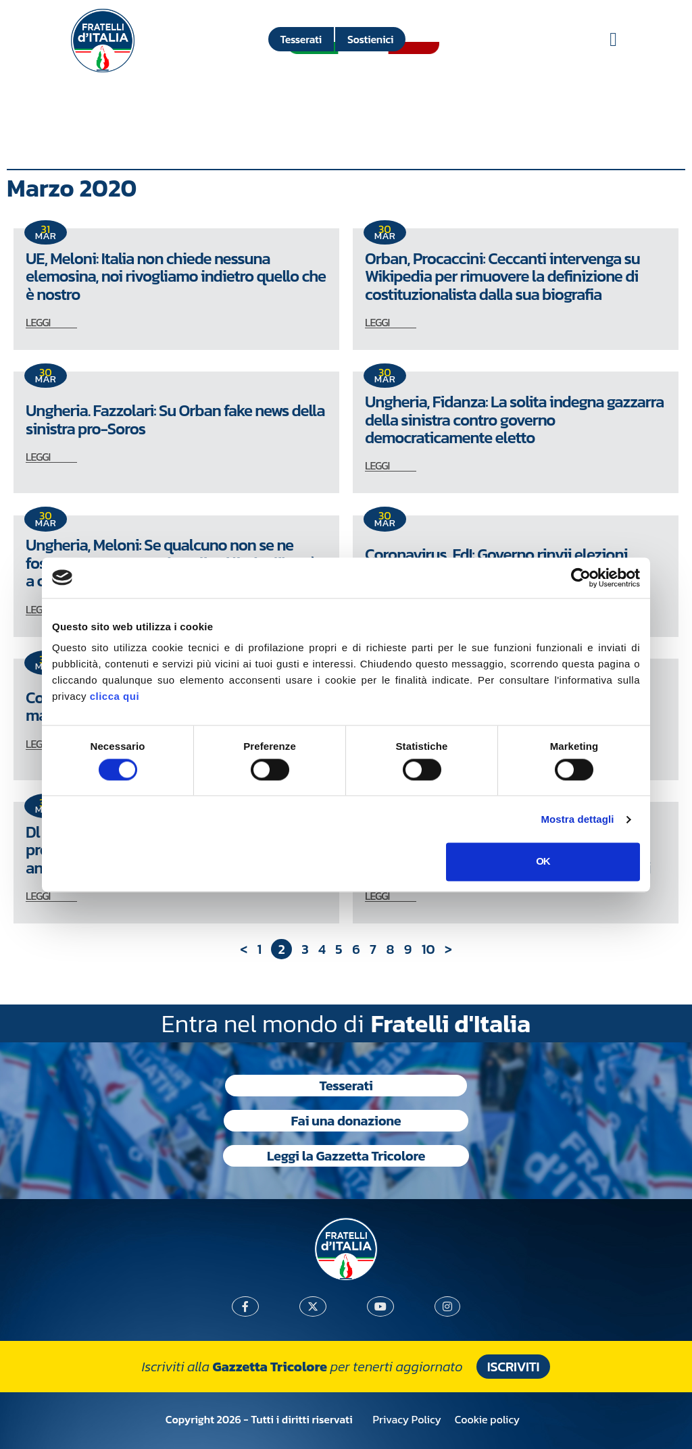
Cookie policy (487, 1419)
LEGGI (38, 322)
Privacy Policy (407, 1419)
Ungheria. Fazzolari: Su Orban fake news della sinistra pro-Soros (175, 419)
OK (543, 861)
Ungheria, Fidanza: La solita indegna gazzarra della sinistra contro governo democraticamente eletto (514, 419)
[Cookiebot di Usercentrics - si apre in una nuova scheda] (581, 577)
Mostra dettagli (577, 819)
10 (428, 949)
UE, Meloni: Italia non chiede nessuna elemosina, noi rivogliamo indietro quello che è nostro (176, 276)
